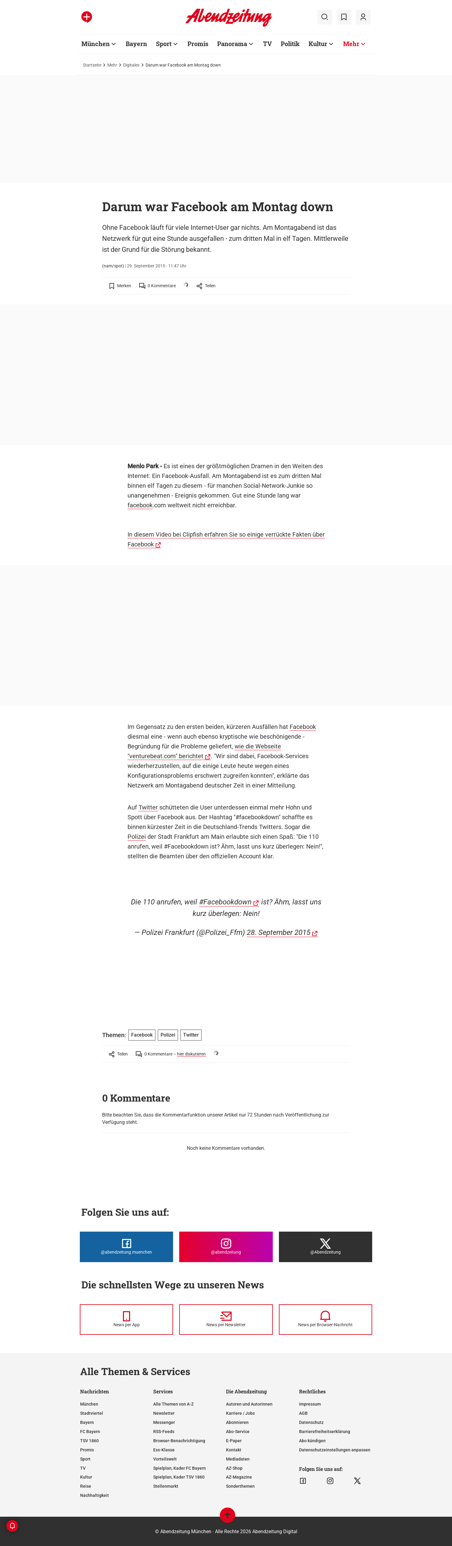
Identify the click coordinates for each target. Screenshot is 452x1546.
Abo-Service (238, 1431)
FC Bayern (90, 1431)
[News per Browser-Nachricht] (325, 1319)
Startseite (92, 65)
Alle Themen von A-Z (173, 1404)
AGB (303, 1413)
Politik (290, 44)
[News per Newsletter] (225, 1319)
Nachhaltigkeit (94, 1495)
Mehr (351, 44)
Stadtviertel (91, 1413)
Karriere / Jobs (240, 1413)
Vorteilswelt (165, 1459)
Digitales (131, 65)
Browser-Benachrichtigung (179, 1440)
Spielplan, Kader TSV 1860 (179, 1477)
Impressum (310, 1404)
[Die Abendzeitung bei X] (325, 1247)
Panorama (232, 44)
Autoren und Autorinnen (249, 1404)
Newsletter (164, 1413)
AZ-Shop (234, 1468)
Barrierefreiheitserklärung (324, 1431)
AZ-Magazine (239, 1477)
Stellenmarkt (165, 1486)
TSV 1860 (89, 1440)
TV (267, 44)
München (95, 44)
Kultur (318, 44)
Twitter (148, 807)
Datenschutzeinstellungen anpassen (334, 1449)
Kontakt (233, 1449)
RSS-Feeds (163, 1431)
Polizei (137, 836)
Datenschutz (311, 1422)
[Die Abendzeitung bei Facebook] (126, 1247)
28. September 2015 (278, 932)
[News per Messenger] (126, 1319)
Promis (197, 44)
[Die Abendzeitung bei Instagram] (225, 1247)
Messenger (164, 1422)
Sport (164, 44)
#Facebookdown (225, 902)
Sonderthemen (240, 1486)
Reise (85, 1486)
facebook (140, 505)
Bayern (136, 44)
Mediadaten (238, 1459)
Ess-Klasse (164, 1449)
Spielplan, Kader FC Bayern (179, 1468)
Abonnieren (237, 1422)
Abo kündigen (312, 1440)
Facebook (303, 726)
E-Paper (234, 1440)
